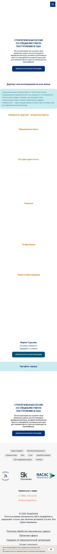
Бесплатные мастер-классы (36, 451)
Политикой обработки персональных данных (27, 549)
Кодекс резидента (28, 544)
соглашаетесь (9, 549)
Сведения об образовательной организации (28, 540)
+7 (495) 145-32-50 (27, 496)
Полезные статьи (11, 455)
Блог (22, 455)
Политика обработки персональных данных (28, 531)
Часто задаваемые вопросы (23, 459)
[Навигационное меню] (53, 4)
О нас (30, 455)
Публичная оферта (28, 535)
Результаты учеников (43, 455)
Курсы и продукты (17, 451)
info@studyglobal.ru (27, 500)
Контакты (39, 459)
